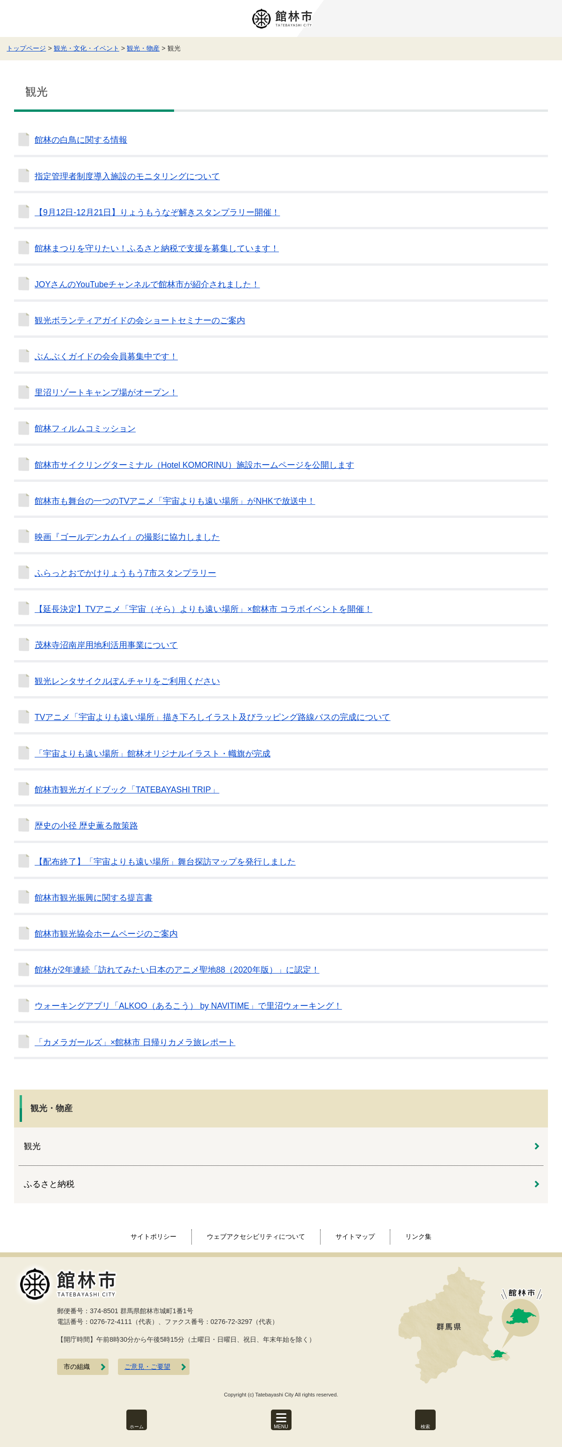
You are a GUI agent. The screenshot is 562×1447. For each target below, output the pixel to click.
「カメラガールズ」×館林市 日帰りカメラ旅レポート (135, 1042)
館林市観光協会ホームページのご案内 (106, 933)
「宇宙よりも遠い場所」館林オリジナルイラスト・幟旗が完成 (152, 753)
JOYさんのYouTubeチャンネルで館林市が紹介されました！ (147, 284)
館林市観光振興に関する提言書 (94, 897)
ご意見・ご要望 (147, 1366)
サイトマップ (355, 1236)
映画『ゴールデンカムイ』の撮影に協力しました (127, 537)
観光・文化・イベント (86, 48)
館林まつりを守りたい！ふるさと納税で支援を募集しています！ (157, 248)
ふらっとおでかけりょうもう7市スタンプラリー (125, 573)
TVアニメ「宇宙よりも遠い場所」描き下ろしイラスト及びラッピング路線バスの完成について (212, 717)
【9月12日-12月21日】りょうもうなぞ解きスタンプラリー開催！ (157, 212)
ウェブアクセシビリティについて (256, 1236)
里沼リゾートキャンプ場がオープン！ (106, 392)
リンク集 (418, 1236)
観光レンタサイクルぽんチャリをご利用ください (127, 681)
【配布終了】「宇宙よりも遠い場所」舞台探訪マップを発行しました (165, 861)
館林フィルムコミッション (85, 428)
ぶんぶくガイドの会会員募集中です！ (106, 356)
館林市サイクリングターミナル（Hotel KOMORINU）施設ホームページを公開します (194, 465)
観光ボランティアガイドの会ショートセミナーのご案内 (140, 320)
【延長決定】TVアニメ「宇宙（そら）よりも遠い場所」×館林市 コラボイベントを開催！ (203, 609)
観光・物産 (143, 48)
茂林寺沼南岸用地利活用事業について (106, 645)
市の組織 (77, 1366)
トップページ (26, 48)
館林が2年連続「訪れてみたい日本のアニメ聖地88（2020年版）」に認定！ (177, 969)
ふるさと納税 (49, 1184)
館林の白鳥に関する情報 (81, 140)
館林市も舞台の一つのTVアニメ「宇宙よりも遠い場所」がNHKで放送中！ (175, 501)
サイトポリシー (153, 1236)
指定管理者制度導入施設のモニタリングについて (127, 176)
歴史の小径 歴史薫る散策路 (86, 825)
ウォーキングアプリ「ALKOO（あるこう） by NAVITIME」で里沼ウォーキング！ (188, 1006)
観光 (32, 1146)
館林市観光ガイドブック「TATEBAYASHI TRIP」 (127, 789)
